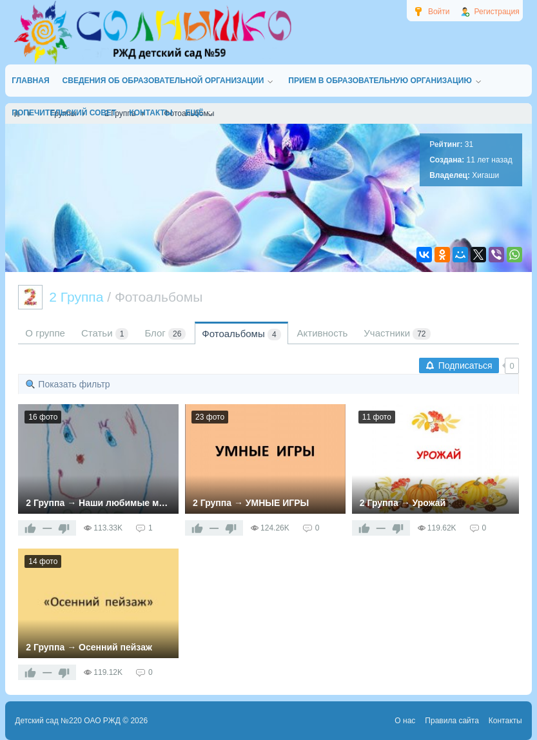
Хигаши (485, 175)
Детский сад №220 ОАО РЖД (68, 720)
